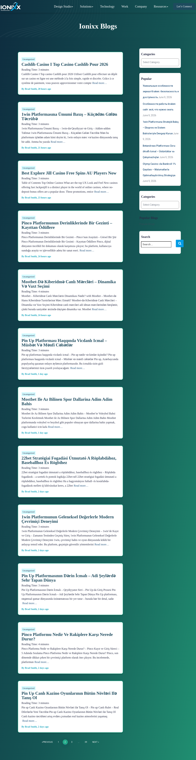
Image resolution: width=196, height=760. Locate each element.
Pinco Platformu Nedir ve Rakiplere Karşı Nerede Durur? (67, 636)
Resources (162, 6)
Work (125, 6)
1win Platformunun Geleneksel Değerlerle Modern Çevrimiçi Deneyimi (68, 519)
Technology (108, 6)
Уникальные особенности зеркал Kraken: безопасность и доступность (161, 91)
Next (94, 742)
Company (142, 6)
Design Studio (64, 6)
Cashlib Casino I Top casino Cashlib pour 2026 (65, 64)
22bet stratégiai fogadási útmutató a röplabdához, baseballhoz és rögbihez (69, 460)
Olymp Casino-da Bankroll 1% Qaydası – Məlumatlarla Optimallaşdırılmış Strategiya (159, 170)
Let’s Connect (185, 5)
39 (86, 742)
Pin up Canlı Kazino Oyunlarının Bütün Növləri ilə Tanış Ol (69, 695)
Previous (48, 742)
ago (44, 89)
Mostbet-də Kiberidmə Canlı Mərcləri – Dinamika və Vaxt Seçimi (69, 283)
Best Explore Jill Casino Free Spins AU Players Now (69, 173)
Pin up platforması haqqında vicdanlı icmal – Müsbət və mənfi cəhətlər (64, 342)
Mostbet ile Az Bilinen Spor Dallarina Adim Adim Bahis (67, 401)
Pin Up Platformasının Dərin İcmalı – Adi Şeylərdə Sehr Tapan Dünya (69, 577)
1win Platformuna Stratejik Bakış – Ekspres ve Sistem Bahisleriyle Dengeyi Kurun (161, 127)
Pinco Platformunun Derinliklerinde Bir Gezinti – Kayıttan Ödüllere (67, 225)
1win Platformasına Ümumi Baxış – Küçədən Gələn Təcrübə (69, 116)
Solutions (87, 6)
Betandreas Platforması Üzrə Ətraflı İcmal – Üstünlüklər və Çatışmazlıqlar (159, 151)
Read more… (99, 83)
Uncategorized (28, 59)
